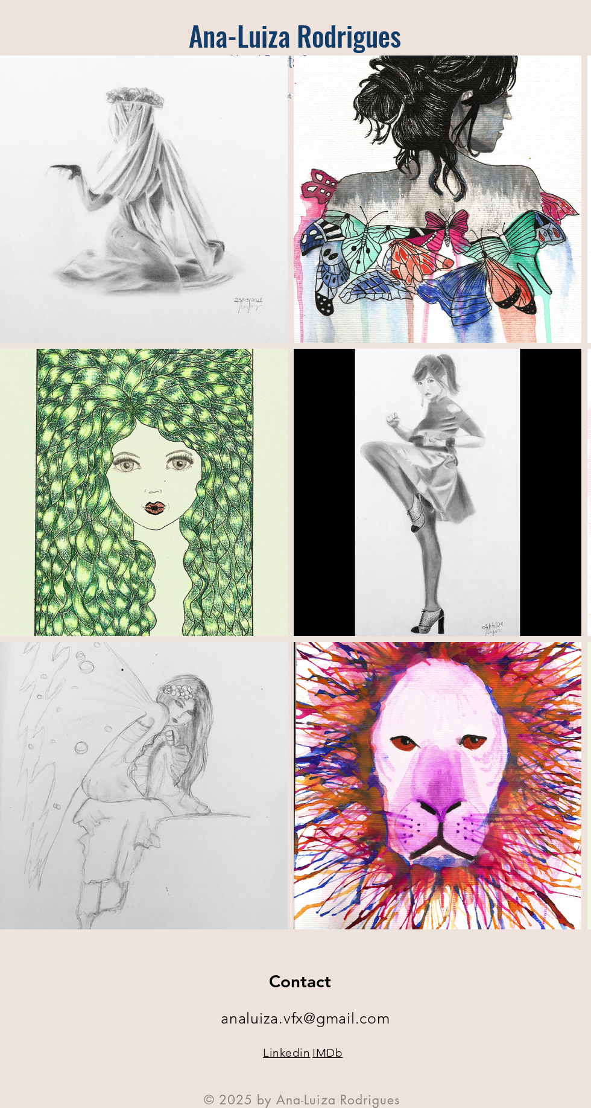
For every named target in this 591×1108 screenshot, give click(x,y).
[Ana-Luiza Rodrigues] (295, 35)
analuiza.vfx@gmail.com (305, 1018)
